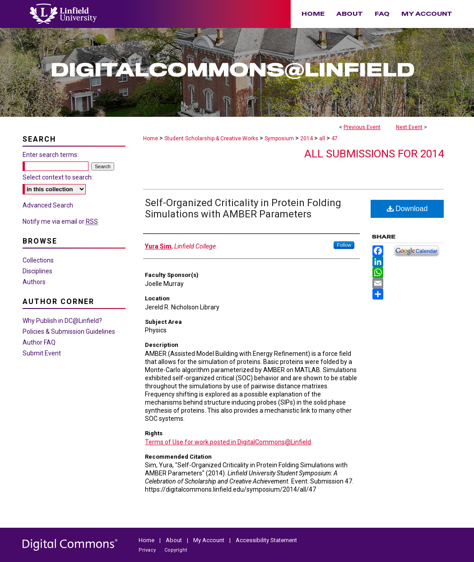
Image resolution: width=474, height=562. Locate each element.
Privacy (148, 550)
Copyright (175, 550)
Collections (38, 260)
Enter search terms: (51, 154)
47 (334, 138)
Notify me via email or (60, 221)
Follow (344, 245)
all (322, 138)
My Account (209, 540)
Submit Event (42, 353)
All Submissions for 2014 (374, 153)
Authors (34, 282)
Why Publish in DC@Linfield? (62, 320)
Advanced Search (48, 205)
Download (407, 208)
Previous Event (362, 127)
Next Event (409, 127)
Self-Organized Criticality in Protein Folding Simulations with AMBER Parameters (243, 208)
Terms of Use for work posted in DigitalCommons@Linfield (228, 442)
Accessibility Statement (266, 540)
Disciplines (37, 271)
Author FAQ (39, 342)
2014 (307, 138)
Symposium (280, 138)
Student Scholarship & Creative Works (212, 138)
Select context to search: (58, 177)
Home (150, 138)
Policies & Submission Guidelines (69, 331)
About (174, 540)
